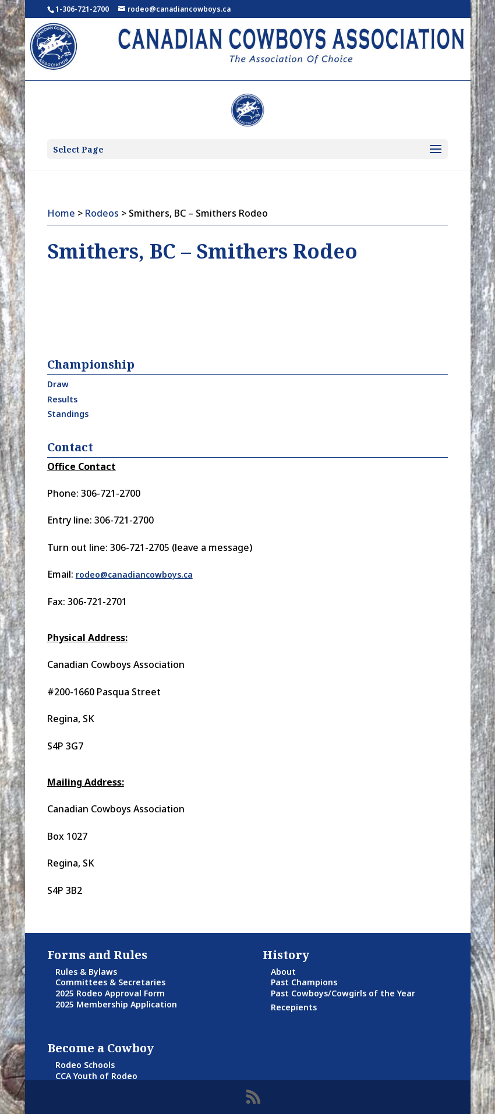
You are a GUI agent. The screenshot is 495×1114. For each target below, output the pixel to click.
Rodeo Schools (85, 1064)
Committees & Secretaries (110, 982)
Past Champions (304, 982)
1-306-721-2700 (82, 9)
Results (62, 399)
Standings (68, 413)
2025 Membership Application (116, 1004)
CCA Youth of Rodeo (96, 1075)
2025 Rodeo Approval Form (110, 993)
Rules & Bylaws (86, 971)
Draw (58, 384)
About (283, 971)
